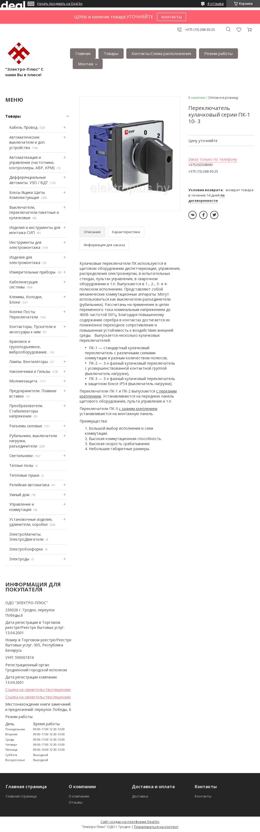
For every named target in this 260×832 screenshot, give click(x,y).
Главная (82, 53)
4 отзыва (215, 3)
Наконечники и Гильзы (29, 371)
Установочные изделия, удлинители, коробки (31, 522)
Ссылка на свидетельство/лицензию (38, 689)
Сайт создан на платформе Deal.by (130, 821)
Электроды (19, 558)
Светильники (21, 455)
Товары (111, 53)
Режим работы (218, 53)
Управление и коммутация (21, 507)
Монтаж (85, 63)
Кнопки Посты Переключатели (23, 314)
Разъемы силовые (25, 425)
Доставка (140, 796)
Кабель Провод (23, 127)
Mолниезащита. (23, 380)
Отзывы (76, 802)
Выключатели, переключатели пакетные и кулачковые (34, 212)
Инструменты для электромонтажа (25, 245)
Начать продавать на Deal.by (60, 4)
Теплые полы (21, 465)
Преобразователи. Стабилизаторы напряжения (26, 411)
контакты (171, 17)
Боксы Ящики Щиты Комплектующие (27, 195)
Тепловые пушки (24, 475)
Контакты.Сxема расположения (161, 53)
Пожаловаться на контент (156, 826)
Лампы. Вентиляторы (28, 361)
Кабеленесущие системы (23, 284)
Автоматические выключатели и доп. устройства (27, 142)
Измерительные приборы (32, 272)
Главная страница (21, 796)
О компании (79, 796)
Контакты (203, 796)
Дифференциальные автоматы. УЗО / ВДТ (28, 180)
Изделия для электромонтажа (24, 260)
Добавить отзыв (238, 29)
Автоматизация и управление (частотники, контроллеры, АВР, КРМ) (32, 162)
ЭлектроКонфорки (26, 549)
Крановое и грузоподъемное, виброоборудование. (28, 346)
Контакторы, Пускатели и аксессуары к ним (32, 329)
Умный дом (19, 494)
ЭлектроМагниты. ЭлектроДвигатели (26, 537)
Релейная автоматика (29, 484)
